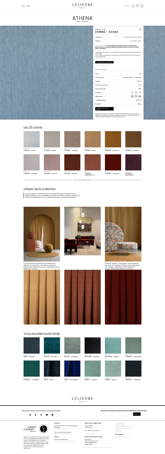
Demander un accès (110, 58)
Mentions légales (120, 425)
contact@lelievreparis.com (62, 429)
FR (125, 6)
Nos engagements (120, 423)
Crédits (117, 430)
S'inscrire (137, 414)
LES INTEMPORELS (100, 45)
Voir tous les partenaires (122, 437)
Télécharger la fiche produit (102, 108)
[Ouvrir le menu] (25, 6)
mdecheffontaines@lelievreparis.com (65, 441)
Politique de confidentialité (123, 428)
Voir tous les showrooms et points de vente (97, 447)
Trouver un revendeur (101, 65)
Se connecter (99, 58)
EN (128, 6)
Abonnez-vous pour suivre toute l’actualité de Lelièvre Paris (124, 410)
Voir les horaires (89, 434)
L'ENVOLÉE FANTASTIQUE (132, 37)
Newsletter (118, 431)
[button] (32, 141)
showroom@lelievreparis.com (63, 434)
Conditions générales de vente (124, 426)
